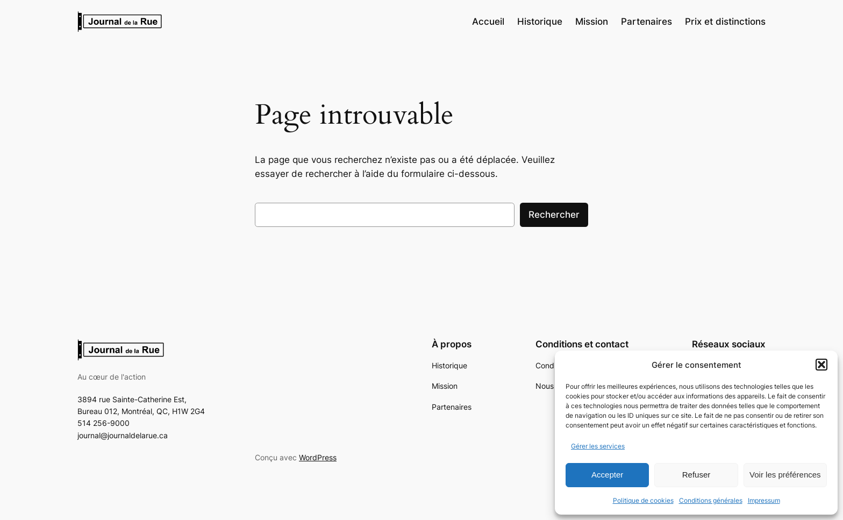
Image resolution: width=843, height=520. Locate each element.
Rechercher (554, 214)
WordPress (318, 457)
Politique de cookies (643, 500)
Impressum (764, 500)
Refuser (696, 474)
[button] (821, 364)
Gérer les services (598, 446)
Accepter (607, 474)
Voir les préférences (785, 474)
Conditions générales (710, 500)
